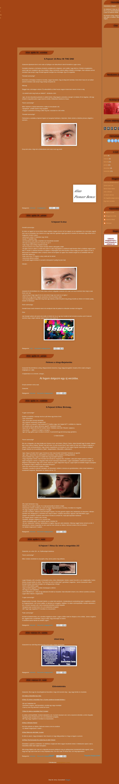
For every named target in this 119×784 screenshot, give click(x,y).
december (107, 168)
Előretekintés (59, 686)
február (106, 162)
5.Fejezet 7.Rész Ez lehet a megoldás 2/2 (59, 546)
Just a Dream (108, 192)
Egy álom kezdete (109, 201)
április (105, 155)
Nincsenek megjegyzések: (45, 756)
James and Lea (108, 185)
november (107, 171)
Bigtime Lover (110, 212)
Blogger (68, 780)
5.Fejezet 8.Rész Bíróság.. (59, 407)
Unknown (109, 223)
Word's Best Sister (109, 188)
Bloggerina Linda (111, 216)
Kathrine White (110, 219)
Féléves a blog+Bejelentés (59, 362)
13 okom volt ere (109, 195)
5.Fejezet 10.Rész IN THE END (59, 59)
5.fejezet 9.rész (59, 222)
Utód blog (59, 639)
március (106, 159)
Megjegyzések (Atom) (63, 762)
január (106, 165)
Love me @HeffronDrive (111, 182)
